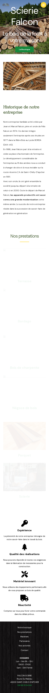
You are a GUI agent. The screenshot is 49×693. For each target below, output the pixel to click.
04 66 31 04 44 (24, 685)
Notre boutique (24, 627)
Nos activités (24, 646)
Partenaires (24, 641)
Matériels (24, 637)
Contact (24, 650)
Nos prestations (24, 632)
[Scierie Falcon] (6, 4)
